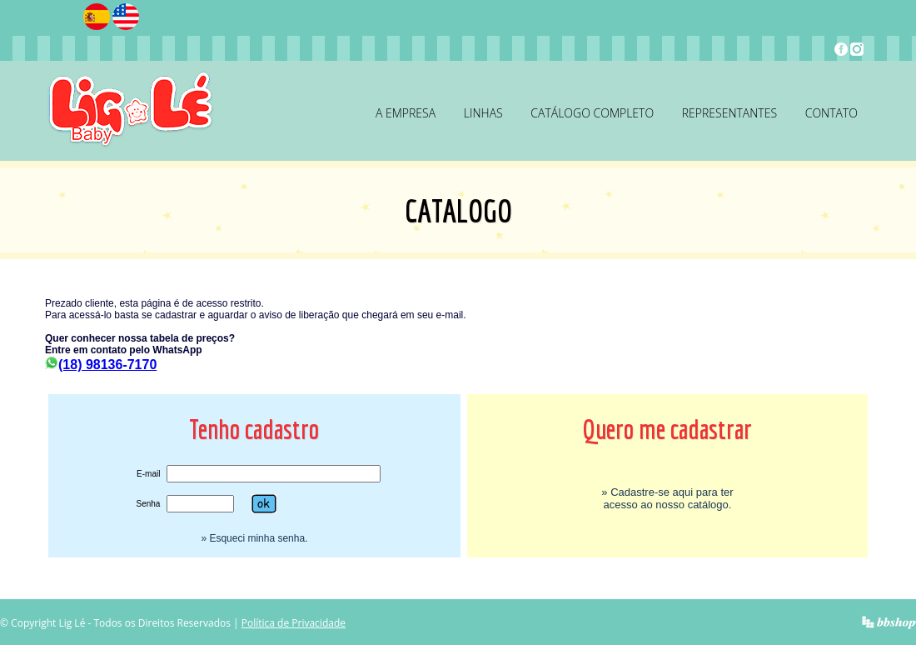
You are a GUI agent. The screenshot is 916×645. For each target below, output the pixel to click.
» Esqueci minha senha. (254, 538)
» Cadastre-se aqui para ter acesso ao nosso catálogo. (667, 498)
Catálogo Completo (592, 113)
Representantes (729, 113)
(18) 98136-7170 (101, 365)
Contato (831, 113)
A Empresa (406, 113)
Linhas (483, 113)
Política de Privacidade (293, 623)
